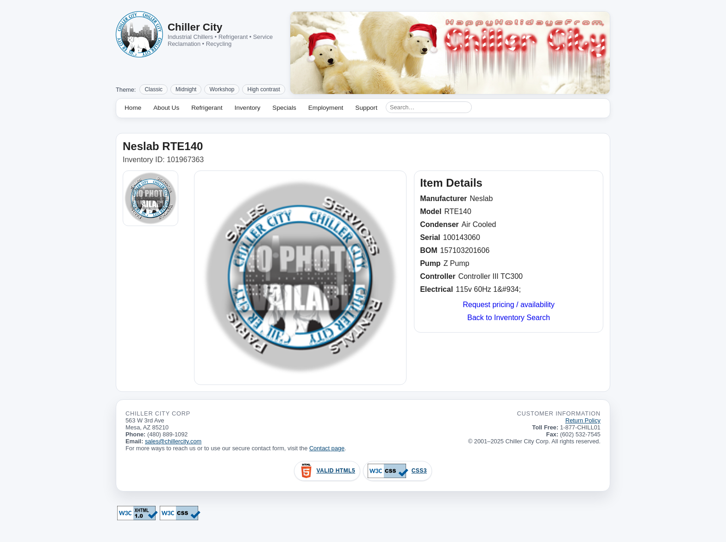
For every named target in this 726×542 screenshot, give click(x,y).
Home (133, 107)
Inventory (247, 107)
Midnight (185, 89)
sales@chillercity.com (173, 441)
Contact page (326, 448)
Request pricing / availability (508, 305)
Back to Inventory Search (508, 317)
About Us (166, 107)
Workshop (221, 89)
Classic (153, 89)
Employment (326, 107)
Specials (284, 107)
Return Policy (583, 420)
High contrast (263, 89)
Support (366, 107)
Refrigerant (206, 107)
